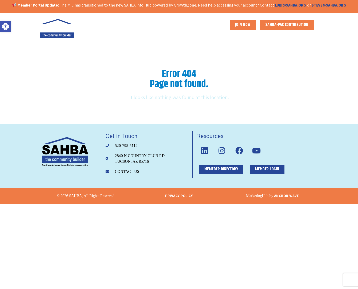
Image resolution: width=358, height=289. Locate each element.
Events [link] (288, 35)
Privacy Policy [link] (179, 196)
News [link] (309, 34)
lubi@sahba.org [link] (290, 5)
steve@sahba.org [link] (329, 5)
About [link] (229, 35)
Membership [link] (258, 35)
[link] (5, 26)
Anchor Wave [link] (286, 196)
